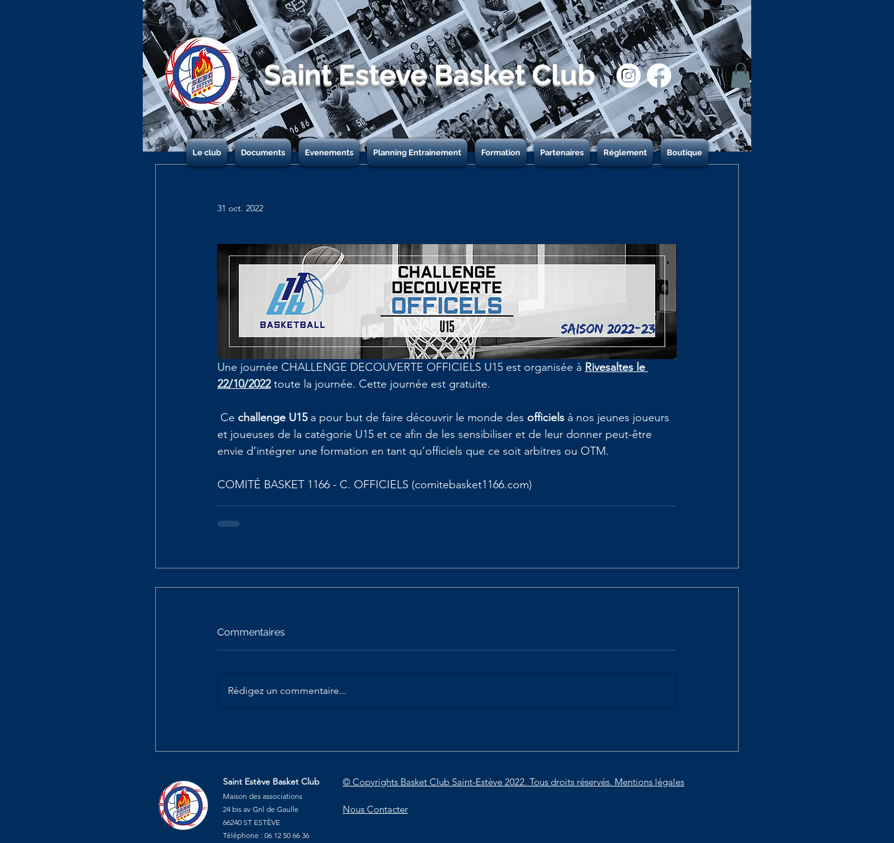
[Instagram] (628, 75)
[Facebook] (659, 75)
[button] (740, 75)
